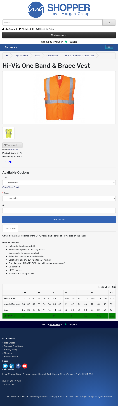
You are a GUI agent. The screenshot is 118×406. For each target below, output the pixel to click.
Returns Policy (11, 356)
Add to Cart (59, 219)
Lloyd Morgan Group (38, 396)
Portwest (13, 149)
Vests (37, 55)
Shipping (8, 353)
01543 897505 (14, 381)
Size (5, 177)
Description (10, 228)
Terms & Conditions (13, 346)
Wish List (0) (26, 28)
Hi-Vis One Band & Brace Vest (79, 55)
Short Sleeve (52, 55)
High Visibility (21, 55)
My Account (9, 28)
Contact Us (9, 384)
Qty (3, 205)
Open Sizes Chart (10, 187)
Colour (6, 193)
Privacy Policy (10, 349)
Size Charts (9, 342)
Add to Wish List (12, 145)
